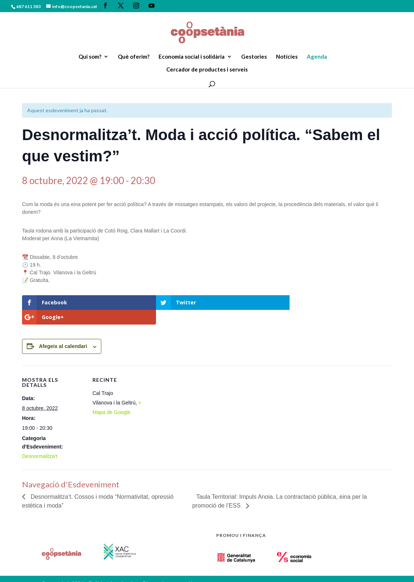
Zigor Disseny (58, 577)
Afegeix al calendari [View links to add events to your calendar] (63, 331)
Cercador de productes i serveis (207, 70)
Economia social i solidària (192, 57)
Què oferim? (133, 57)
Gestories (254, 57)
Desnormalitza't (39, 441)
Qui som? (90, 57)
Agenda (317, 57)
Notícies (287, 57)
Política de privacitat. (116, 568)
